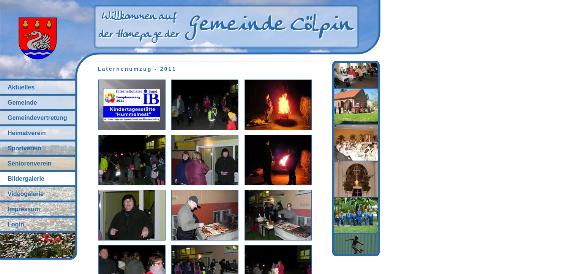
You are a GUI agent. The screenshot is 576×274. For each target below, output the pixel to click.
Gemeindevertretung (37, 118)
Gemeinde (22, 102)
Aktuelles (21, 87)
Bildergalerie (26, 178)
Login (16, 224)
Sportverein (24, 148)
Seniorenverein (30, 163)
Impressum (24, 209)
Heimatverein (27, 133)
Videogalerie (26, 194)
